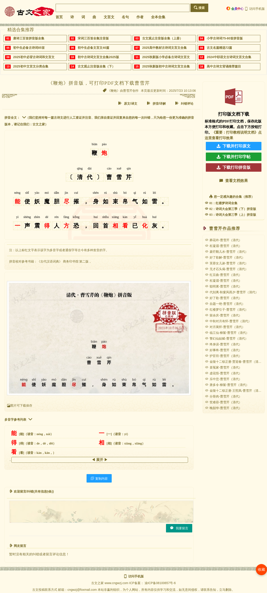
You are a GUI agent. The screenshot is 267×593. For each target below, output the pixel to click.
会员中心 (235, 8)
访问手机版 (255, 8)
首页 (59, 17)
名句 (125, 17)
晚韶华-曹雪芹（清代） (223, 408)
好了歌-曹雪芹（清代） (223, 298)
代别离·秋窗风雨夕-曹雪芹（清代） (231, 292)
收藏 (261, 569)
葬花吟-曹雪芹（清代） (223, 240)
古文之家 (97, 583)
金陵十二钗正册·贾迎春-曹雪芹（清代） (235, 361)
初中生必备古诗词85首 (29, 47)
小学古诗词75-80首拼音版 (225, 38)
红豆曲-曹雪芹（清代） (223, 275)
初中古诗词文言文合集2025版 (98, 57)
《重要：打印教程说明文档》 (235, 132)
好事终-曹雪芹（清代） (223, 350)
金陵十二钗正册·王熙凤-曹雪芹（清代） (235, 390)
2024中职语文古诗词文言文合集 (229, 57)
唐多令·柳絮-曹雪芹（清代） (227, 385)
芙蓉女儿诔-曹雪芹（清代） (226, 263)
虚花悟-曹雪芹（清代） (223, 373)
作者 (140, 17)
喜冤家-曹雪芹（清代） (223, 367)
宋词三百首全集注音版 (93, 38)
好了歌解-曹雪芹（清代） (225, 257)
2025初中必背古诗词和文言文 (33, 57)
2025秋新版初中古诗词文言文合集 (166, 66)
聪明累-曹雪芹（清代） (223, 286)
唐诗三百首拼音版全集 (28, 38)
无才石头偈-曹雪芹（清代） (226, 269)
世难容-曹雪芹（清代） (223, 402)
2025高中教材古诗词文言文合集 (164, 47)
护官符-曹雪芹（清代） (223, 356)
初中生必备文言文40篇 (93, 47)
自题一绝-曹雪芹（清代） (225, 304)
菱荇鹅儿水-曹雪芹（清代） (226, 251)
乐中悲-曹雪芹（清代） (223, 379)
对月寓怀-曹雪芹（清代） (225, 327)
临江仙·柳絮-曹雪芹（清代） (227, 332)
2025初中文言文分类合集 (30, 66)
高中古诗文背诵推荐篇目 (224, 66)
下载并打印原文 (234, 146)
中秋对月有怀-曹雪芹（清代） (228, 321)
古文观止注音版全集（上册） (162, 38)
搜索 (199, 8)
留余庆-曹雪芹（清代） (223, 315)
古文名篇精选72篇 (219, 47)
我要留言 (179, 528)
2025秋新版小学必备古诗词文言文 (166, 57)
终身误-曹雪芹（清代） (223, 344)
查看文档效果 (233, 181)
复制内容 (99, 478)
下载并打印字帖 (234, 157)
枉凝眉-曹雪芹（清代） (223, 246)
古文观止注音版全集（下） (96, 66)
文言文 (109, 17)
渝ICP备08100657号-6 (160, 583)
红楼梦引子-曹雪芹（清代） (226, 309)
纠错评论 (184, 103)
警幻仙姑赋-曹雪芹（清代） (226, 338)
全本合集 (158, 17)
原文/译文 (127, 103)
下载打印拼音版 (234, 167)
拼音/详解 (156, 103)
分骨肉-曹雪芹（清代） (223, 396)
